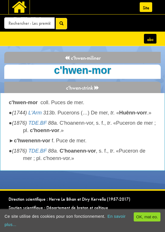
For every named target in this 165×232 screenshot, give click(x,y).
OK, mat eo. (147, 217)
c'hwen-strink (82, 88)
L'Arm (35, 113)
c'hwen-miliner (83, 58)
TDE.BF (37, 123)
